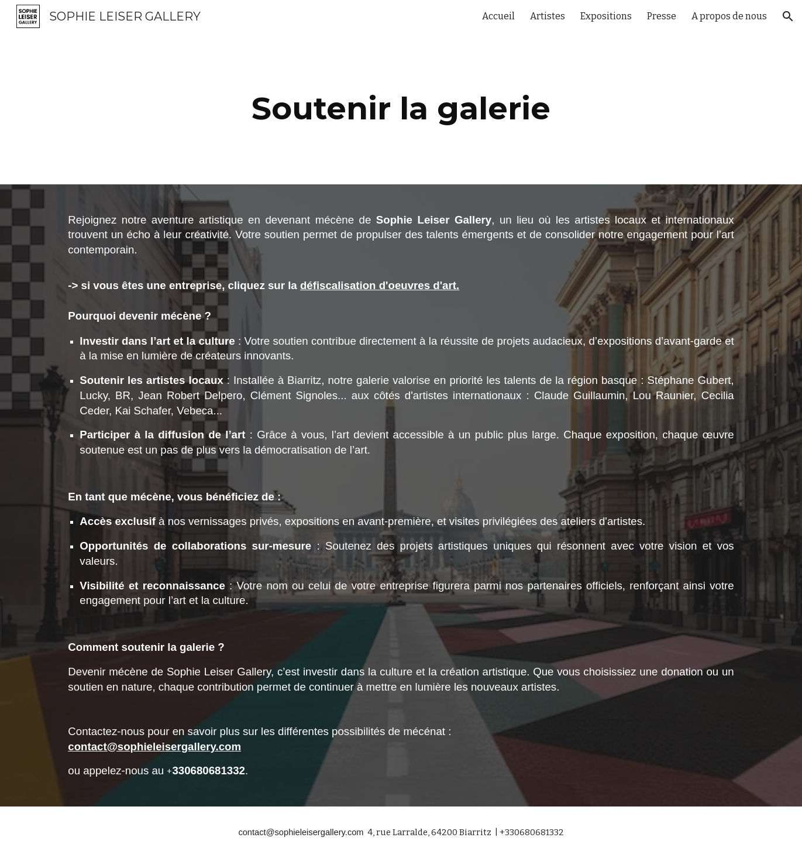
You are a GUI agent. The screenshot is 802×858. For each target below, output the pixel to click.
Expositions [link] (606, 16)
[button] (788, 16)
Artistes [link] (547, 16)
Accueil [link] (498, 16)
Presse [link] (661, 16)
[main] (401, 109)
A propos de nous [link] (729, 16)
